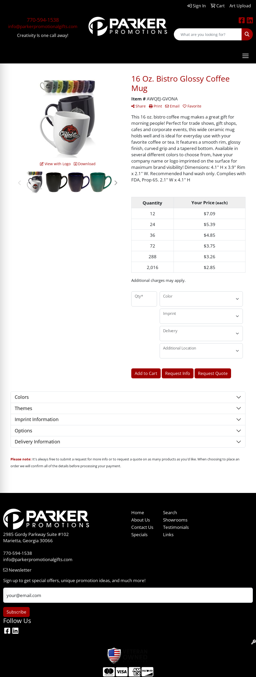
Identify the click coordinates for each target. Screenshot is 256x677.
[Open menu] (245, 56)
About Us (140, 520)
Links (168, 534)
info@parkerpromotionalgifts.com (42, 26)
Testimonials (176, 527)
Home (137, 512)
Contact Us (142, 527)
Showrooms (175, 520)
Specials (139, 534)
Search (170, 512)
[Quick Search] (208, 34)
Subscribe (16, 612)
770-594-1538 (43, 19)
